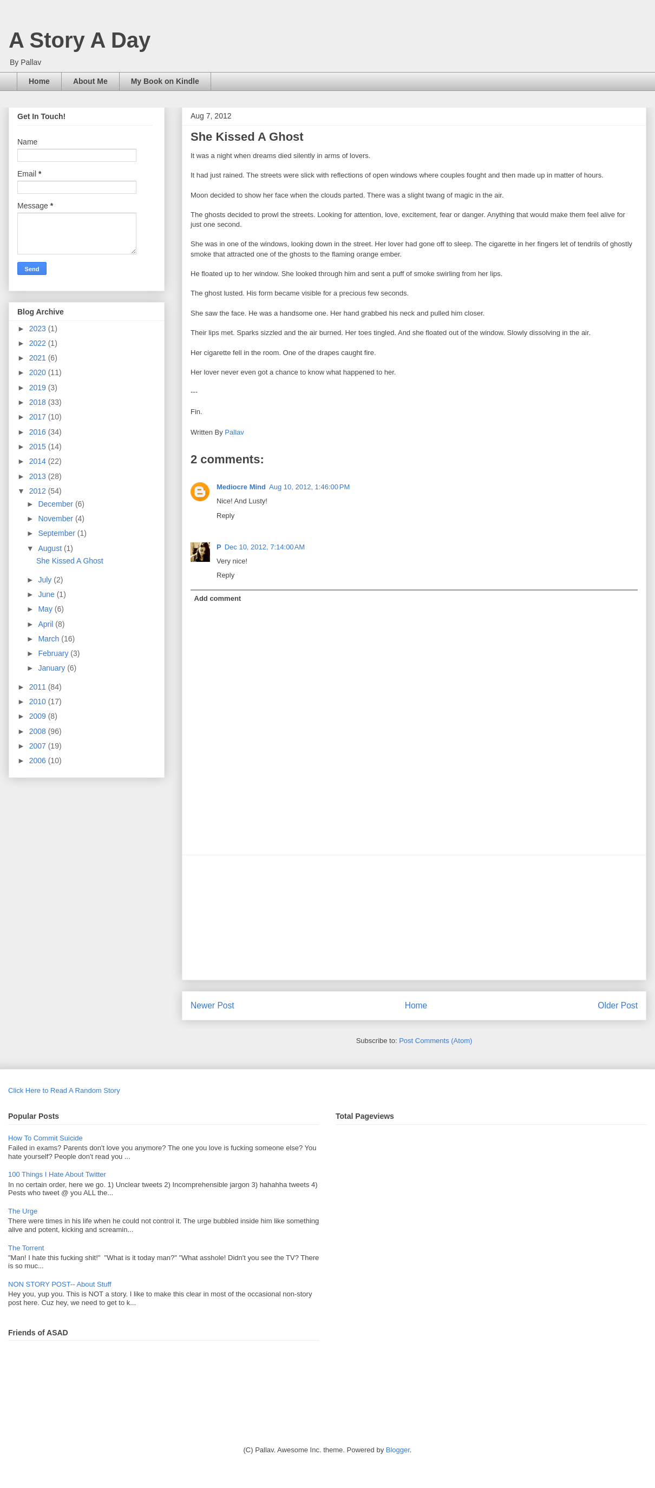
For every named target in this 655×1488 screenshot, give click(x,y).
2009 (38, 716)
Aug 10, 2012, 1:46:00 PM (309, 487)
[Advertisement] (414, 917)
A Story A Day (79, 40)
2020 (38, 372)
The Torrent (26, 1248)
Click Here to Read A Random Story (64, 1090)
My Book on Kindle (165, 81)
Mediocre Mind (241, 487)
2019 (38, 387)
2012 (38, 491)
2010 (38, 701)
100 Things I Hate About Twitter (57, 1174)
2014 (38, 461)
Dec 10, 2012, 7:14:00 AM (265, 547)
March (49, 638)
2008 (38, 731)
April (46, 624)
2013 (38, 476)
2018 (38, 402)
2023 (38, 328)
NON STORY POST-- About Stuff (60, 1284)
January (52, 668)
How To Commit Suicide (45, 1138)
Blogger (398, 1450)
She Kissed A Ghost (69, 560)
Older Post (618, 1005)
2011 (38, 687)
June (47, 594)
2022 (38, 343)
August (50, 548)
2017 (38, 416)
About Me (90, 81)
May (46, 609)
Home (39, 81)
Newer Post (212, 1005)
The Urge (22, 1211)
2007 (38, 746)
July (46, 579)
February (54, 653)
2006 (38, 760)
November (56, 518)
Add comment (217, 598)
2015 (38, 446)
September (57, 533)
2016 (38, 432)
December (56, 504)
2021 (38, 357)
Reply (225, 516)
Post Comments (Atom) (435, 1041)
